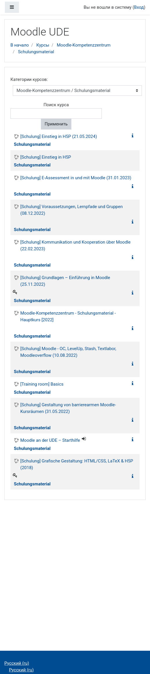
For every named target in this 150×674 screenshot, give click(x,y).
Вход (139, 7)
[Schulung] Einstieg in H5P (45, 157)
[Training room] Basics (42, 384)
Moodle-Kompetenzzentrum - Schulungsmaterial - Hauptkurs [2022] (68, 316)
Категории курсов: (29, 79)
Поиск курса (56, 104)
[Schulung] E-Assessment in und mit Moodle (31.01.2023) (75, 177)
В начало (19, 45)
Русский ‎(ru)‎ (16, 663)
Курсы (42, 45)
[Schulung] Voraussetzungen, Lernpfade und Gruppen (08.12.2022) (71, 210)
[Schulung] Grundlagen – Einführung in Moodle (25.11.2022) (65, 281)
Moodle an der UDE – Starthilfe (50, 440)
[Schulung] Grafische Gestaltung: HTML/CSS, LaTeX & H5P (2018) (76, 464)
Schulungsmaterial (36, 51)
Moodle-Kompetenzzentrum (84, 45)
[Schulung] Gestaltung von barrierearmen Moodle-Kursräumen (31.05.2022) (68, 408)
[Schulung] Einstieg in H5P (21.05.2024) (58, 136)
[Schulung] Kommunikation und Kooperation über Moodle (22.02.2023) (75, 245)
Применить (56, 124)
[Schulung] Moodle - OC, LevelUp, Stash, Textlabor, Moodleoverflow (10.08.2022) (68, 352)
